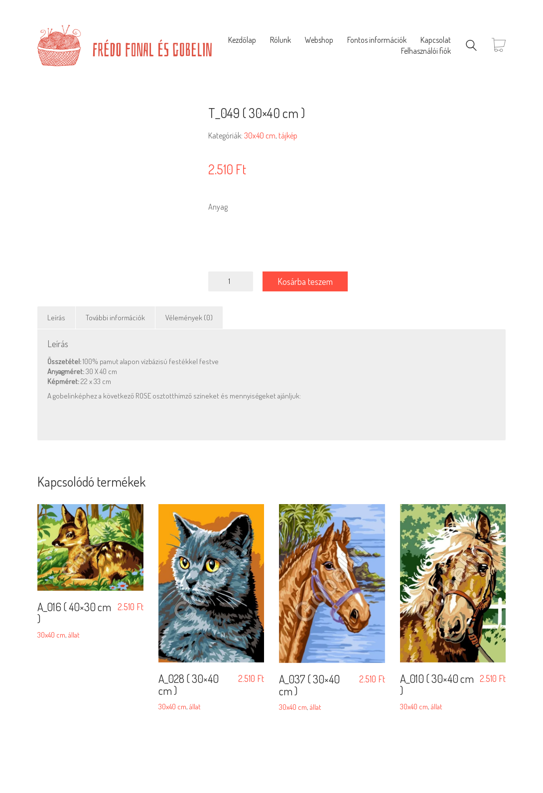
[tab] (56, 317)
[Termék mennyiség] (230, 281)
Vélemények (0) (189, 317)
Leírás (56, 317)
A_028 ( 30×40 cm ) (188, 684)
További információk (115, 317)
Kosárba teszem (305, 281)
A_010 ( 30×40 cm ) (437, 684)
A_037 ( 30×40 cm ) (309, 684)
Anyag (218, 207)
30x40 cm (259, 135)
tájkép (287, 135)
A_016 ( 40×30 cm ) (74, 612)
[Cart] (499, 45)
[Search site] (471, 46)
